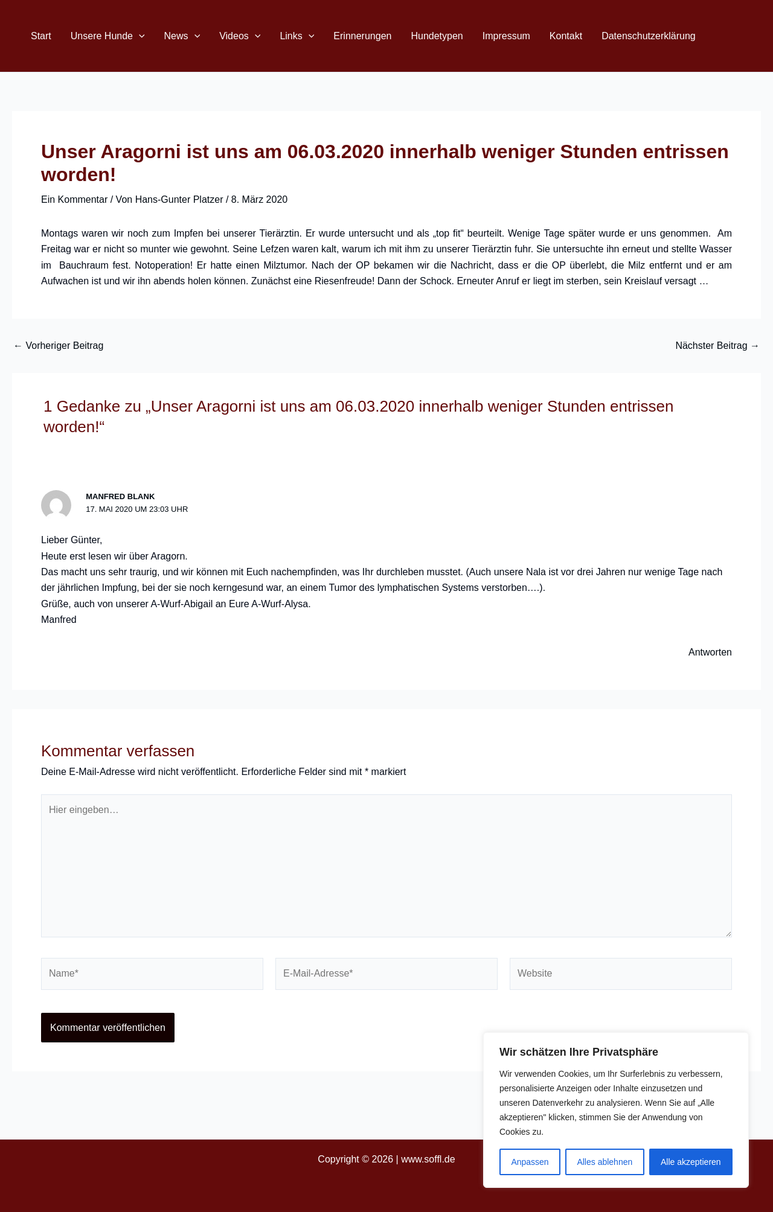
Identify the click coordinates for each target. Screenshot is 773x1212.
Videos (239, 36)
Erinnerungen (362, 36)
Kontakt (566, 36)
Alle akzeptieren (691, 1162)
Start (41, 36)
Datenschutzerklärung (648, 36)
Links (297, 36)
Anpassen (529, 1162)
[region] (616, 1110)
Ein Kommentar (74, 199)
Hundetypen (437, 36)
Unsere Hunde (108, 36)
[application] (139, 36)
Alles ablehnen (604, 1162)
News (182, 36)
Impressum (506, 36)
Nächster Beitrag (717, 346)
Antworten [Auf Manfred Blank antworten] (710, 652)
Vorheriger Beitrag (58, 346)
